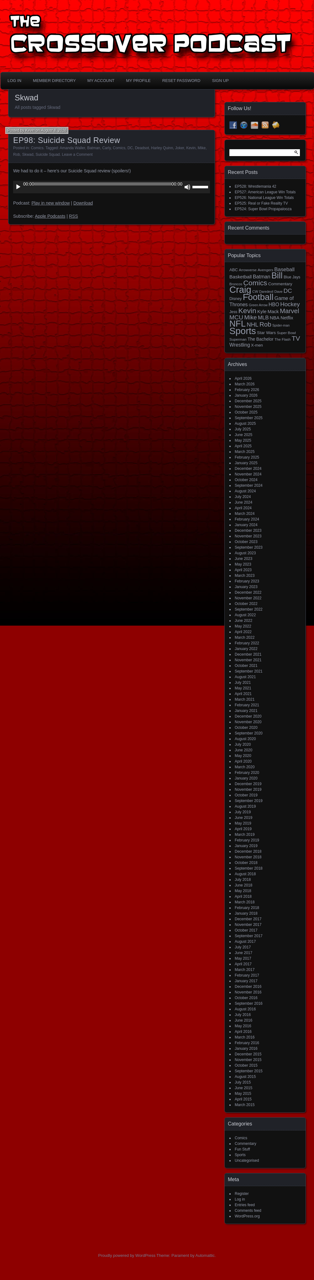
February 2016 (247, 1043)
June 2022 (243, 620)
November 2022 (248, 598)
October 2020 (246, 727)
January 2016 (246, 1048)
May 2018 (243, 891)
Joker (179, 148)
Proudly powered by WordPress (126, 1255)
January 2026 (246, 395)
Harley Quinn (162, 148)
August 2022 (245, 615)
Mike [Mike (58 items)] (250, 317)
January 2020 (246, 778)
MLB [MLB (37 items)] (263, 318)
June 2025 (243, 435)
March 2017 (244, 970)
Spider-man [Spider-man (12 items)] (281, 325)
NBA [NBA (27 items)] (275, 317)
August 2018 (245, 874)
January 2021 (246, 711)
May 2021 (243, 688)
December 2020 (248, 716)
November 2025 (248, 406)
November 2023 (248, 536)
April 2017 (243, 964)
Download (83, 203)
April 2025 (243, 446)
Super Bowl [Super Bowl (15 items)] (286, 333)
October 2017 (246, 930)
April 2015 (243, 1099)
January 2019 (246, 846)
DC (130, 148)
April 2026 (243, 378)
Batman (93, 148)
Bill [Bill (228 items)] (277, 275)
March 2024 (244, 513)
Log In (14, 80)
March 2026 (244, 384)
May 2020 (243, 756)
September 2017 (249, 936)
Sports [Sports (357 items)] (242, 331)
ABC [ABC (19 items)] (233, 269)
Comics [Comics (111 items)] (255, 283)
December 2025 (248, 401)
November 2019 (248, 789)
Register (242, 1193)
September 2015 (249, 1071)
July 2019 (243, 812)
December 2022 (248, 592)
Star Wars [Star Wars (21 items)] (266, 332)
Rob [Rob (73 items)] (265, 324)
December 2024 (248, 468)
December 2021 (248, 654)
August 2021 (245, 677)
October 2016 (246, 998)
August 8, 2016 (53, 130)
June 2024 (243, 502)
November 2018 (248, 857)
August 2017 (245, 941)
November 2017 (248, 924)
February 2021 (247, 705)
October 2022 (246, 604)
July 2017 (243, 947)
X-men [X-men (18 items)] (257, 345)
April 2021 (243, 694)
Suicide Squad (47, 154)
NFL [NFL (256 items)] (237, 323)
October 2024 (246, 480)
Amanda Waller (72, 148)
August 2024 (245, 491)
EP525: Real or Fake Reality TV (261, 203)
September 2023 (249, 547)
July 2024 (243, 497)
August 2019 (245, 806)
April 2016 (243, 1031)
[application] (111, 187)
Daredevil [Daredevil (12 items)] (266, 291)
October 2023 (246, 542)
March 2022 (244, 637)
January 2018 (246, 913)
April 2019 (243, 829)
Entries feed (245, 1205)
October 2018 (246, 863)
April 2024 (243, 508)
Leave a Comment (77, 154)
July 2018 (243, 879)
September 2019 (249, 801)
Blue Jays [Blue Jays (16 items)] (292, 277)
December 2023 (248, 530)
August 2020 (245, 739)
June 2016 (243, 1020)
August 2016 (245, 1009)
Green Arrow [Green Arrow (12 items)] (258, 305)
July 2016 (243, 1015)
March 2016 (244, 1037)
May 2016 (243, 1026)
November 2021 (248, 660)
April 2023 (243, 570)
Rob (16, 154)
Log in (240, 1199)
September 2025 (249, 418)
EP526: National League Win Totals (264, 198)
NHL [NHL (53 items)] (252, 324)
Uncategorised (247, 1160)
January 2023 (246, 587)
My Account (100, 80)
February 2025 (247, 457)
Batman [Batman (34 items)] (261, 276)
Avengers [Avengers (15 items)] (265, 270)
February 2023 (247, 581)
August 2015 (245, 1076)
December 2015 (248, 1054)
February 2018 (247, 908)
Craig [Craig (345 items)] (240, 290)
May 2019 (243, 823)
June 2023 (243, 558)
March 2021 (244, 699)
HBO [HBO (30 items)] (274, 304)
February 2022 (247, 643)
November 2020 (248, 722)
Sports (240, 1155)
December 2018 (248, 851)
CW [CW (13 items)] (255, 291)
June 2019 (243, 817)
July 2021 (243, 682)
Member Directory (54, 80)
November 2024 (248, 474)
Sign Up (220, 80)
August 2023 (245, 553)
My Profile (138, 80)
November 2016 (248, 992)
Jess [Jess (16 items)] (233, 312)
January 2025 (246, 463)
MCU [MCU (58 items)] (236, 317)
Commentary (245, 1143)
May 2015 (243, 1093)
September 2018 (249, 868)
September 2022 (249, 609)
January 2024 (246, 525)
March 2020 (244, 767)
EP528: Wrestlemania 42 (255, 186)
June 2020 (243, 750)
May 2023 (243, 564)
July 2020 (243, 744)
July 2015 (243, 1082)
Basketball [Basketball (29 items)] (240, 276)
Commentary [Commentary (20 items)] (280, 284)
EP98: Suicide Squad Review (66, 140)
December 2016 (248, 986)
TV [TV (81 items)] (296, 338)
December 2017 (248, 919)
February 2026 (247, 390)
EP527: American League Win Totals (265, 192)
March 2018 (244, 902)
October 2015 (246, 1065)
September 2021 (249, 671)
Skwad (28, 154)
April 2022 (243, 632)
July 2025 (243, 429)
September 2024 (249, 485)
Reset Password (181, 80)
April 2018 (243, 896)
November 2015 (248, 1060)
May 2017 (243, 958)
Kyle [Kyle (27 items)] (261, 311)
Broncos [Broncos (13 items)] (235, 284)
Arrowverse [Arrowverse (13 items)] (248, 270)
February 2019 (247, 840)
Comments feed (248, 1210)
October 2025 (246, 412)
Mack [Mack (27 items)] (273, 311)
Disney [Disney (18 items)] (235, 298)
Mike (202, 148)
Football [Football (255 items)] (258, 297)
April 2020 (243, 761)
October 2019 (246, 795)
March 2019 (244, 834)
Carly (106, 148)
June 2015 (243, 1088)
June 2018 (243, 885)
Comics (37, 148)
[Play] (18, 187)
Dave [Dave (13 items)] (278, 291)
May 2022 (243, 626)
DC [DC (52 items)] (288, 290)
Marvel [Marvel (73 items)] (289, 310)
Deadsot (142, 148)
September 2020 (249, 733)
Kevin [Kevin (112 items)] (247, 311)
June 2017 (243, 953)
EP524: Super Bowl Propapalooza (263, 209)
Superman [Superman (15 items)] (238, 339)
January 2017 (246, 981)
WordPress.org (247, 1216)
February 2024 (247, 519)
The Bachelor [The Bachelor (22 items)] (261, 339)
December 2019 (248, 784)
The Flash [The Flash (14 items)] (282, 339)
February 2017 (247, 975)
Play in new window (50, 203)
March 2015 (244, 1105)
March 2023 (244, 575)
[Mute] (187, 187)
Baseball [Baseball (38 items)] (284, 269)
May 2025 (243, 440)
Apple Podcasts (50, 216)
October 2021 (246, 665)
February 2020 (247, 772)
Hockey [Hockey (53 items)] (290, 304)
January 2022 (246, 649)
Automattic (205, 1255)
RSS (73, 216)
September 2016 (249, 1003)
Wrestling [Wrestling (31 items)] (239, 345)
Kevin (30, 130)
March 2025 (244, 452)
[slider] (102, 183)
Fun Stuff (242, 1149)
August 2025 (245, 423)
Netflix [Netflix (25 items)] (286, 317)
